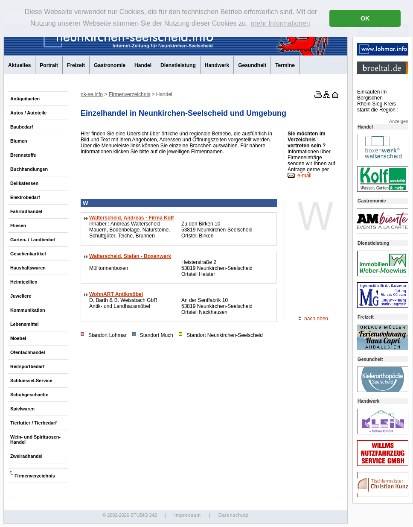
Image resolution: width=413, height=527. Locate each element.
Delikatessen (24, 183)
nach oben (316, 319)
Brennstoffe (23, 155)
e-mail (304, 176)
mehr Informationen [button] (280, 23)
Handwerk (217, 65)
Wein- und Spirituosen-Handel (35, 439)
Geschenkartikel (28, 253)
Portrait (49, 65)
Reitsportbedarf (27, 366)
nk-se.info (92, 94)
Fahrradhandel (26, 211)
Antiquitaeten (25, 98)
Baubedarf (21, 126)
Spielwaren (22, 408)
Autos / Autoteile (28, 112)
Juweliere (20, 296)
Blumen (18, 140)
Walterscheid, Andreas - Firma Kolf (131, 218)
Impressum (187, 515)
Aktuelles (19, 65)
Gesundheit (252, 65)
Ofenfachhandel (27, 352)
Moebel (18, 338)
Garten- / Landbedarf (32, 239)
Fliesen (18, 225)
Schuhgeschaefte (29, 394)
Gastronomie (109, 65)
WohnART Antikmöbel (116, 294)
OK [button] (365, 18)
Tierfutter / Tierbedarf (33, 422)
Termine (285, 65)
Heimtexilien (24, 281)
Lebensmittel (24, 324)
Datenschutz (233, 515)
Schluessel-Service (31, 380)
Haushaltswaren (28, 267)
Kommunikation (27, 310)
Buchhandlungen (29, 169)
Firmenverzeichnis (35, 475)
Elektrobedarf (25, 197)
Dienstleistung (178, 65)
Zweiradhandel (26, 456)
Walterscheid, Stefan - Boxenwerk (130, 256)
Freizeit (76, 65)
